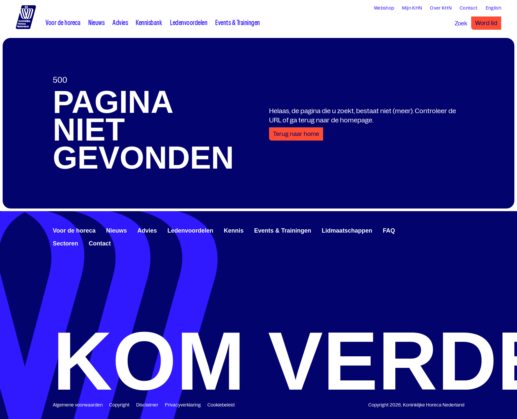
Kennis (234, 230)
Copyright (119, 405)
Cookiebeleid (220, 405)
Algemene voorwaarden (78, 405)
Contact (100, 243)
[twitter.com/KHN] (451, 229)
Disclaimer (147, 405)
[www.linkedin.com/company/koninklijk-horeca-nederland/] (445, 229)
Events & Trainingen (282, 230)
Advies (147, 230)
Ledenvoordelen (190, 230)
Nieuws (116, 230)
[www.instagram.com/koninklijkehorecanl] (461, 229)
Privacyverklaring (183, 405)
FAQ (389, 230)
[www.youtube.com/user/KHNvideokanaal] (456, 229)
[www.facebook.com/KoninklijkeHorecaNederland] (440, 229)
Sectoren (65, 243)
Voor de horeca (74, 230)
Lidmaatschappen (347, 230)
